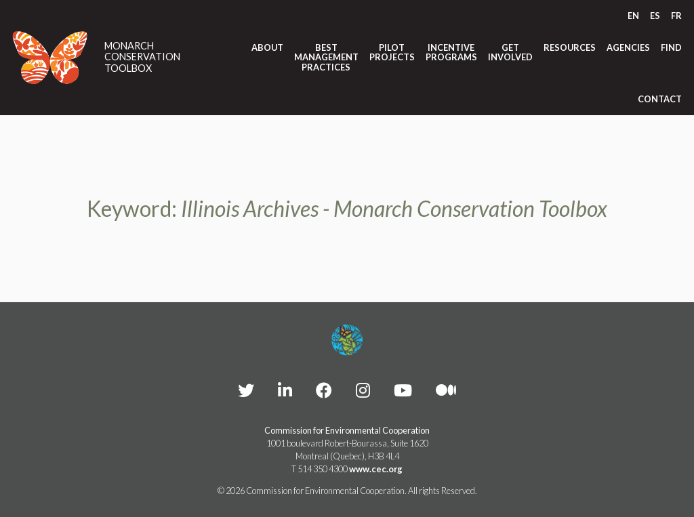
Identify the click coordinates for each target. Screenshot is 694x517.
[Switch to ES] (655, 16)
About (267, 47)
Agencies (628, 47)
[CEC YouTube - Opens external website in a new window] (403, 390)
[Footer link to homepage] (347, 340)
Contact (660, 99)
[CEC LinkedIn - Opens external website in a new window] (285, 390)
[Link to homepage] (50, 58)
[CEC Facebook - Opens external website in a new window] (324, 390)
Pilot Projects (392, 52)
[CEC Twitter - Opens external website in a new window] (246, 390)
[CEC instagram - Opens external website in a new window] (363, 390)
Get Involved (510, 52)
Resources (570, 47)
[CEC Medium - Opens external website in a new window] (446, 390)
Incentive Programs (451, 52)
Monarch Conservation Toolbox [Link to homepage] (142, 57)
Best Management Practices (326, 57)
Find (671, 47)
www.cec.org (376, 468)
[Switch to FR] (676, 16)
